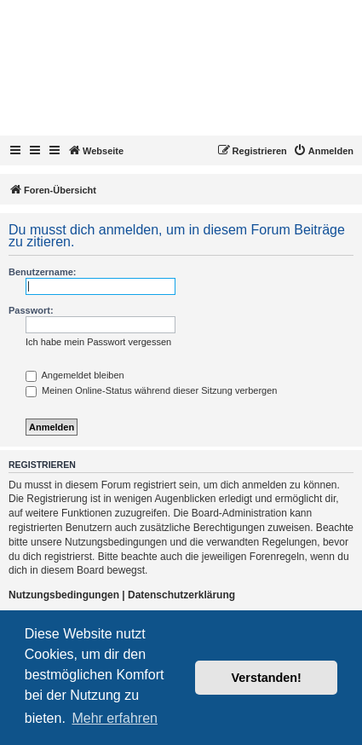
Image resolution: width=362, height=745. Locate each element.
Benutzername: (42, 272)
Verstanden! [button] (267, 677)
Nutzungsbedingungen (64, 595)
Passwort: (31, 310)
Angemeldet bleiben (75, 375)
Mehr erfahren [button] (115, 718)
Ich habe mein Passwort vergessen (98, 342)
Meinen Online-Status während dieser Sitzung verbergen (151, 390)
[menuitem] (323, 151)
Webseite (95, 150)
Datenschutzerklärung (181, 595)
